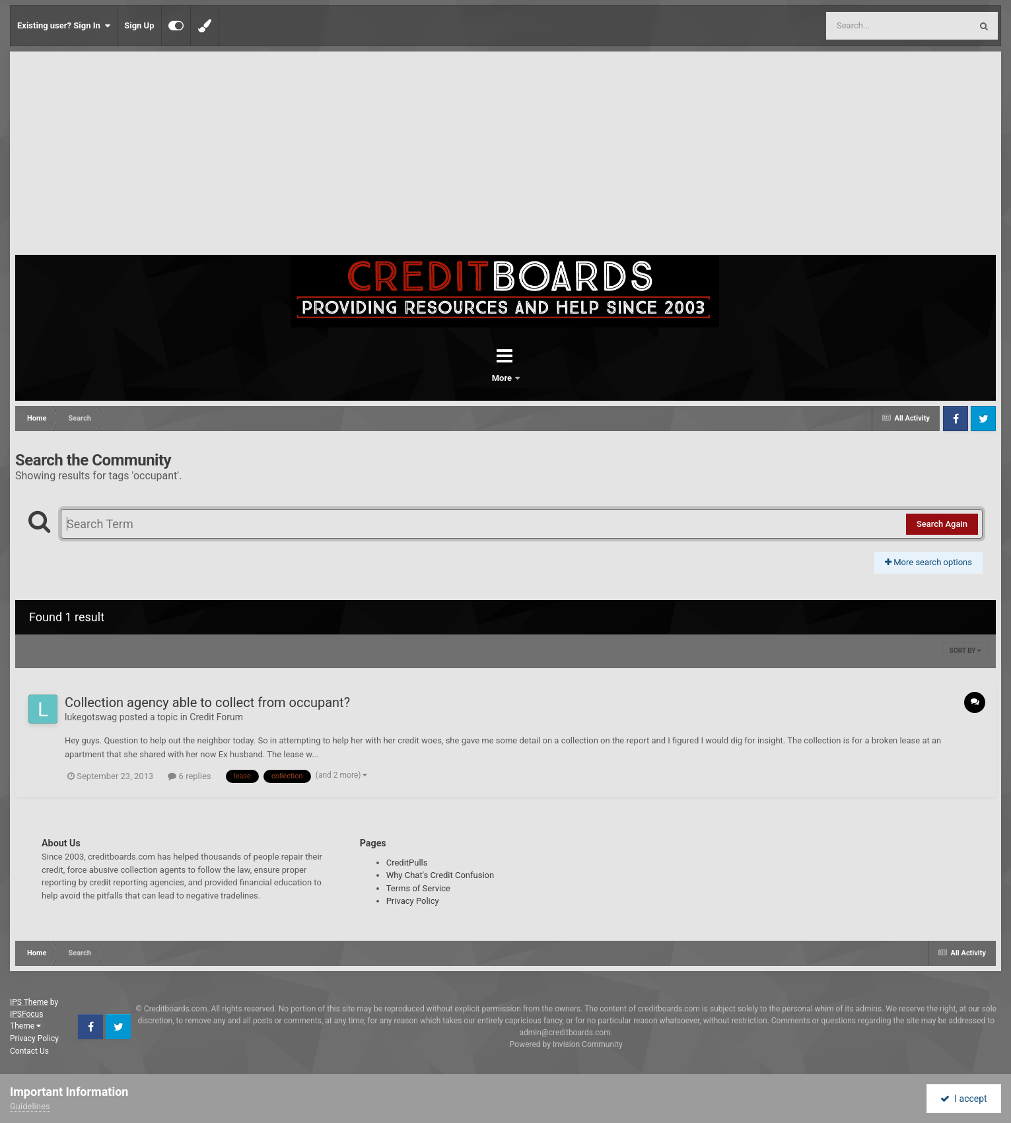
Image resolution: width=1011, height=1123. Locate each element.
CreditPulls (407, 863)
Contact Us (29, 1051)
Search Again (942, 524)
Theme (25, 1026)
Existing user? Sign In (63, 26)
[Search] (865, 26)
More (540, 378)
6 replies (189, 776)
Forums (468, 378)
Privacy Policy (412, 901)
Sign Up (139, 25)
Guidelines (30, 1106)
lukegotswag (91, 717)
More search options (928, 562)
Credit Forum (216, 717)
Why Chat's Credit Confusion (440, 875)
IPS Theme (29, 1002)
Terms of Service (418, 888)
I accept (963, 1098)
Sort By (965, 650)
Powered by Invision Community (566, 1044)
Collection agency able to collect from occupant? (207, 702)
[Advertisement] (506, 155)
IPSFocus (26, 1014)
